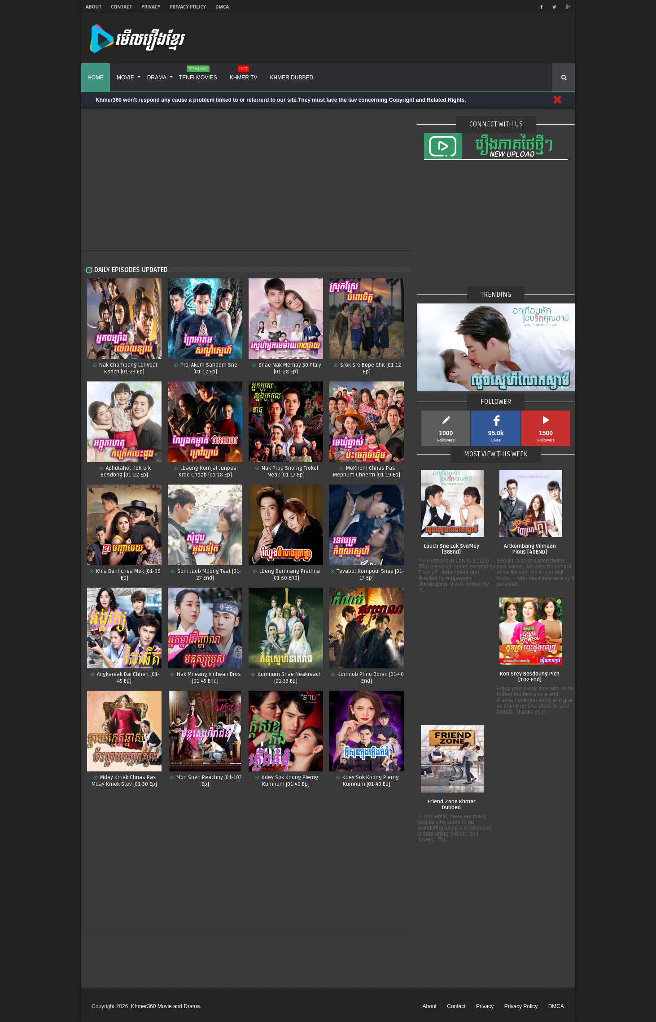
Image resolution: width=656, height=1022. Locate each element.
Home (95, 77)
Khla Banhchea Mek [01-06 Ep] (128, 574)
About (93, 7)
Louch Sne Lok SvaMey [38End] (451, 549)
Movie (125, 77)
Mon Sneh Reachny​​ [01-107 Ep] (208, 781)
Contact (121, 7)
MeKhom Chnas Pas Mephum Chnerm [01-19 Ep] (366, 471)
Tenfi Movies (198, 74)
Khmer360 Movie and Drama (165, 1006)
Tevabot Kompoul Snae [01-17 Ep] (370, 574)
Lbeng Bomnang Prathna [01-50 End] (289, 574)
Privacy (150, 7)
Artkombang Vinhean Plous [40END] (530, 549)
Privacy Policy (188, 7)
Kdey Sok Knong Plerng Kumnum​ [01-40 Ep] (289, 781)
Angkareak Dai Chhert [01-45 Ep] (127, 677)
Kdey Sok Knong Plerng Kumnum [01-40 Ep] (370, 781)
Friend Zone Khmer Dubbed (452, 805)
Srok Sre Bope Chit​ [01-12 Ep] (370, 368)
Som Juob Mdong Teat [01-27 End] (208, 574)
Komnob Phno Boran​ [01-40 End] (370, 677)
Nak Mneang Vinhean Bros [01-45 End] (208, 677)
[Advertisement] (247, 180)
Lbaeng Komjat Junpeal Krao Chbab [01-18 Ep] (208, 471)
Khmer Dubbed (292, 77)
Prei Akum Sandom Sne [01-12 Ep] (208, 368)
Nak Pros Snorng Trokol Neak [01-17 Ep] (289, 471)
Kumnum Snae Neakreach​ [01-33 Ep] (289, 677)
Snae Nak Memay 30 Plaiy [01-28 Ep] (289, 368)
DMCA (222, 7)
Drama (156, 77)
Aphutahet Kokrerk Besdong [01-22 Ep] (126, 471)
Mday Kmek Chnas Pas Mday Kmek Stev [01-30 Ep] (124, 781)
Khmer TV (243, 74)
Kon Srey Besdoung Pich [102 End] (530, 677)
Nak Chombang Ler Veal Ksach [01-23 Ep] (127, 368)
